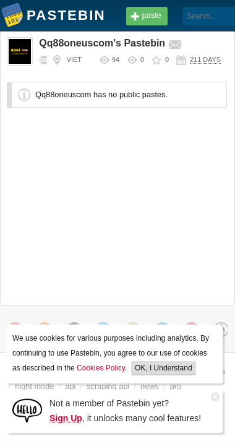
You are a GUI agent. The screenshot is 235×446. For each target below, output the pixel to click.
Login (204, 16)
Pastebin (12, 17)
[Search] (169, 16)
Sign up (204, 35)
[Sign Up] (27, 409)
